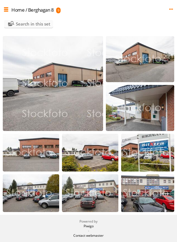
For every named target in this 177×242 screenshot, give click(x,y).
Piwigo (89, 226)
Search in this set (33, 24)
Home (17, 10)
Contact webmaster (88, 235)
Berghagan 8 (41, 10)
